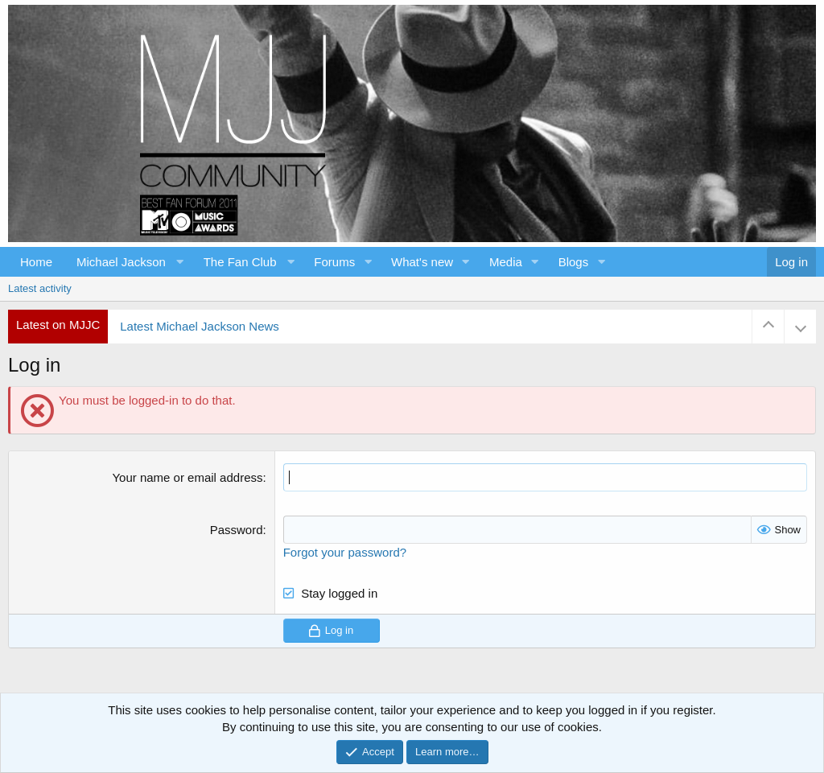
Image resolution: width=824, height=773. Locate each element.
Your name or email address (187, 477)
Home (36, 262)
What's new (422, 262)
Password (236, 530)
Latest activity (40, 288)
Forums (334, 262)
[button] (128, 262)
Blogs (573, 262)
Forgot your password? (344, 552)
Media (505, 262)
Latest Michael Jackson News (199, 326)
